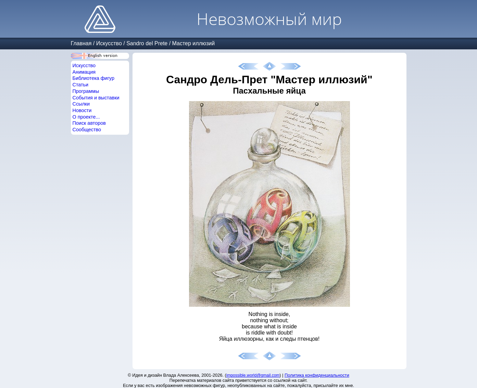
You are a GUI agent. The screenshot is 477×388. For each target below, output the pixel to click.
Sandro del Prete (146, 43)
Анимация (84, 72)
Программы (86, 91)
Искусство (109, 43)
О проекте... (86, 117)
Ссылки (81, 104)
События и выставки (96, 97)
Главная (81, 43)
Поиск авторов (89, 123)
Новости (82, 110)
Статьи (81, 84)
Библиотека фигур (93, 78)
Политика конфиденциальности (317, 375)
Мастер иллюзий (193, 43)
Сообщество (87, 129)
